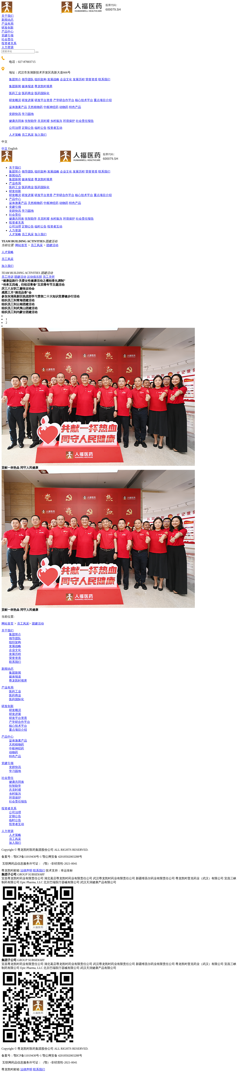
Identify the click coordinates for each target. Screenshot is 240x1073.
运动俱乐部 (34, 276)
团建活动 (52, 245)
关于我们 (8, 15)
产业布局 (8, 23)
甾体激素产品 (18, 107)
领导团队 (28, 79)
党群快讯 (15, 114)
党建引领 (8, 35)
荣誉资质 (92, 79)
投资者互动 (54, 127)
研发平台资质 (43, 100)
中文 (5, 148)
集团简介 (15, 79)
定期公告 (28, 127)
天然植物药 (35, 107)
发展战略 (53, 79)
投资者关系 (9, 43)
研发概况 (15, 100)
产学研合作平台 (63, 100)
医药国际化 (42, 93)
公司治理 (15, 127)
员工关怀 (49, 276)
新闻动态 (8, 19)
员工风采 (28, 134)
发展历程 (79, 79)
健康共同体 (16, 120)
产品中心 (8, 31)
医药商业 (28, 93)
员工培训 (8, 276)
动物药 (63, 107)
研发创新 (8, 27)
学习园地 (28, 114)
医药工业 (15, 93)
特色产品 (75, 107)
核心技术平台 (84, 100)
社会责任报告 (85, 120)
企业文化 (66, 79)
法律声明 (26, 870)
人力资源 (8, 47)
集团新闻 (15, 86)
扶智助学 (31, 120)
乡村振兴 (56, 120)
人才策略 (15, 134)
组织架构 (40, 79)
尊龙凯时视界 (43, 86)
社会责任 (8, 39)
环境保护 (69, 120)
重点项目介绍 (103, 100)
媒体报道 (28, 86)
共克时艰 (44, 120)
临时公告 (40, 127)
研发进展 (28, 100)
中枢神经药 (51, 107)
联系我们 (104, 79)
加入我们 (40, 134)
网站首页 (21, 245)
